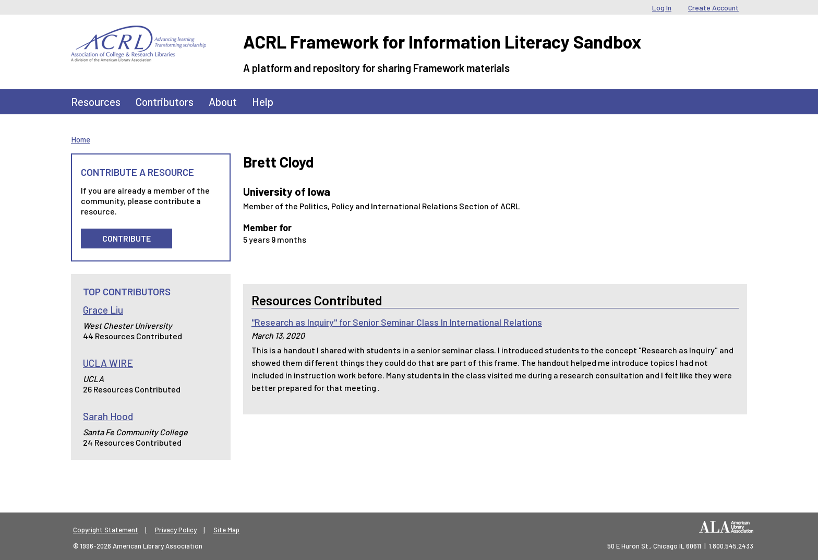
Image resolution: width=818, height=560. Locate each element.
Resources (96, 101)
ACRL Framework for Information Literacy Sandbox (442, 41)
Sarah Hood (108, 416)
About (223, 101)
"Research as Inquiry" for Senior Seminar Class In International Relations (396, 322)
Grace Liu (103, 310)
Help (262, 101)
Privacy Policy (176, 530)
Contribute (126, 238)
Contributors (165, 101)
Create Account (713, 7)
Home (80, 139)
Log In (661, 7)
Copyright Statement (105, 530)
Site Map (226, 530)
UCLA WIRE (108, 363)
